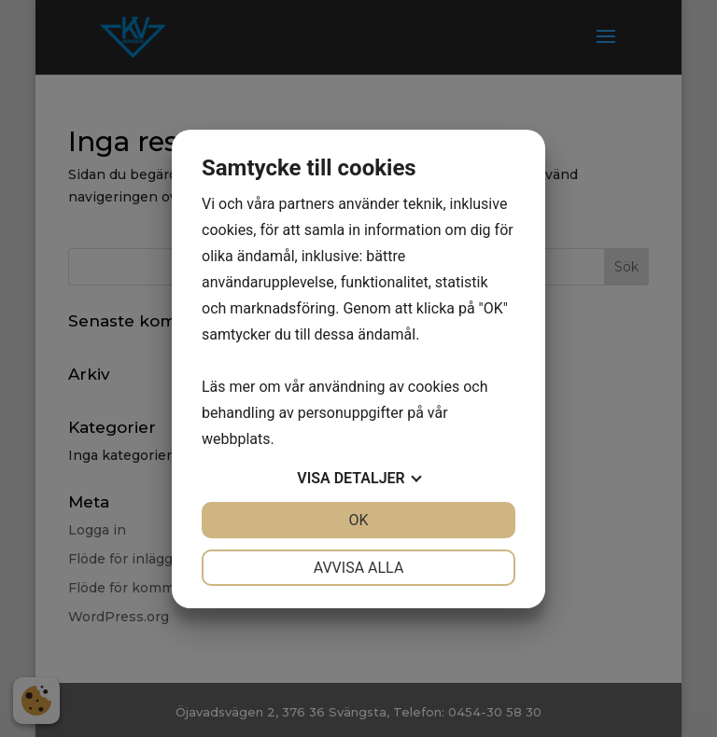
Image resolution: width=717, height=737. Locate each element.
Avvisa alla (359, 568)
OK (358, 520)
